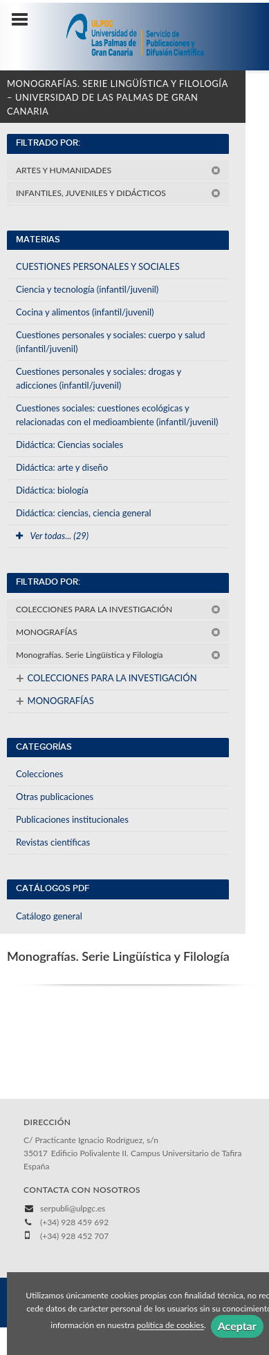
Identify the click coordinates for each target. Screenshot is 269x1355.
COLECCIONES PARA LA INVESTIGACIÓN (118, 609)
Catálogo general (49, 916)
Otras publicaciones (54, 796)
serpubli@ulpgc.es (72, 1208)
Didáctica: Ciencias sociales (69, 444)
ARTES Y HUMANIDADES (118, 170)
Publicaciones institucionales (72, 819)
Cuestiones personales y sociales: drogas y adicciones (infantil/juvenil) (98, 378)
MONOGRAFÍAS (118, 632)
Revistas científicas (53, 842)
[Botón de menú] (25, 20)
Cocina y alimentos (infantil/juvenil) (85, 312)
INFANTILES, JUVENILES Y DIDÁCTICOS (118, 193)
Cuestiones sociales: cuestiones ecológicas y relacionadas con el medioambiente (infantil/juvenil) (117, 414)
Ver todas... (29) (52, 535)
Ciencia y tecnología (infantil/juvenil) (87, 289)
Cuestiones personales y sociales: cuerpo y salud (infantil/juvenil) (110, 341)
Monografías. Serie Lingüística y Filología (118, 655)
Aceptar (237, 1325)
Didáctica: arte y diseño (62, 467)
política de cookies (170, 1325)
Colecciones (39, 773)
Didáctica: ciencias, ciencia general (83, 512)
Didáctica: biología (52, 490)
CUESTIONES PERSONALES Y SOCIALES (98, 266)
